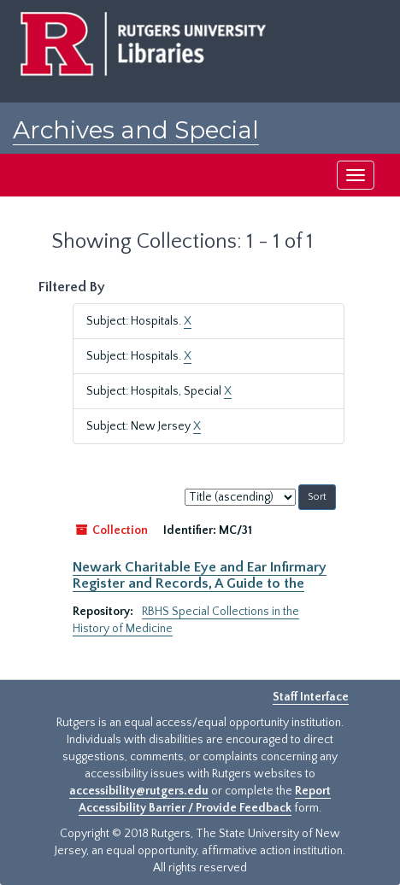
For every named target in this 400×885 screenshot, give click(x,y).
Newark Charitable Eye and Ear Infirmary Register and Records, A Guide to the (199, 575)
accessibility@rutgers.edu (139, 791)
